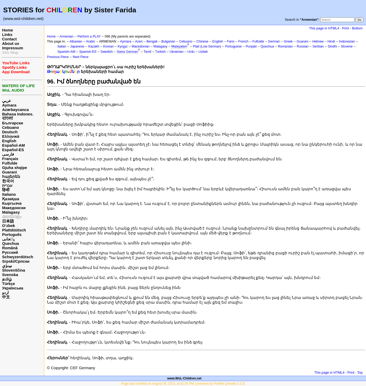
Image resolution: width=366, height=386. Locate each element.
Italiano (9, 194)
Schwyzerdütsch (17, 257)
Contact (9, 39)
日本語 (8, 221)
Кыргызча (12, 203)
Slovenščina (13, 270)
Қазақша (10, 199)
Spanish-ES (88, 52)
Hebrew (317, 41)
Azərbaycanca (15, 109)
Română (10, 248)
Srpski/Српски (15, 261)
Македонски (14, 207)
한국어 (8, 181)
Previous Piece (58, 57)
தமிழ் (7, 279)
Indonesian (347, 41)
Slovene (347, 46)
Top (360, 372)
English (9, 141)
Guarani (9, 172)
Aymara (9, 105)
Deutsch (10, 132)
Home (7, 30)
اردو (5, 292)
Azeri (138, 41)
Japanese (77, 46)
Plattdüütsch (14, 230)
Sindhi (332, 46)
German (274, 41)
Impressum (12, 48)
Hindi (331, 41)
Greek (288, 41)
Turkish (160, 52)
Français (10, 158)
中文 (6, 297)
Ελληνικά (10, 136)
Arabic (90, 41)
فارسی (8, 154)
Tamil (147, 52)
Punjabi (251, 46)
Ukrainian (177, 52)
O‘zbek (8, 225)
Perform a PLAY (89, 36)
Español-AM (13, 145)
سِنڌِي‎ (7, 265)
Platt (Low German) (207, 46)
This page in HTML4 (324, 28)
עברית (7, 185)
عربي (6, 100)
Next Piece (80, 57)
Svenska (10, 274)
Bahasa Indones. (17, 114)
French (243, 41)
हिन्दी (5, 190)
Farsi (230, 41)
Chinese (202, 41)
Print (345, 28)
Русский (10, 252)
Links (7, 34)
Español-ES (13, 149)
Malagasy (11, 212)
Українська (12, 288)
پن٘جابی (8, 239)
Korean (108, 46)
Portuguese (233, 46)
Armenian (66, 36)
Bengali (151, 41)
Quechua (10, 243)
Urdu (191, 52)
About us (10, 43)
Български (12, 123)
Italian (61, 46)
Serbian (318, 46)
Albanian (76, 41)
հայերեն (11, 176)
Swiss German (127, 52)
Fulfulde (9, 163)
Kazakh (93, 46)
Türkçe (8, 283)
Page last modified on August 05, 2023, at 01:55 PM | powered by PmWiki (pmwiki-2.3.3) (183, 383)
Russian (303, 46)
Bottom (357, 28)
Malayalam (179, 46)
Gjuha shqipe (14, 167)
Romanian (285, 46)
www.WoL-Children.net (184, 378)
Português (12, 234)
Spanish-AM (66, 52)
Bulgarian (168, 41)
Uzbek (203, 52)
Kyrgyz (123, 46)
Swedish (106, 52)
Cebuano (10, 127)
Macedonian (141, 46)
